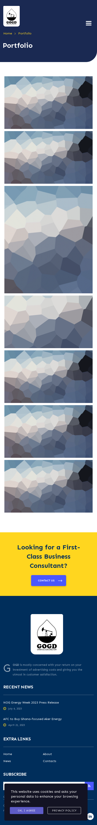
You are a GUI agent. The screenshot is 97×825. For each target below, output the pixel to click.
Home (7, 754)
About (47, 754)
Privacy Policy (64, 810)
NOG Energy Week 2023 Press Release (31, 702)
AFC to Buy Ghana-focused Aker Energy (32, 719)
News (7, 761)
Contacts (49, 761)
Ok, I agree (26, 810)
